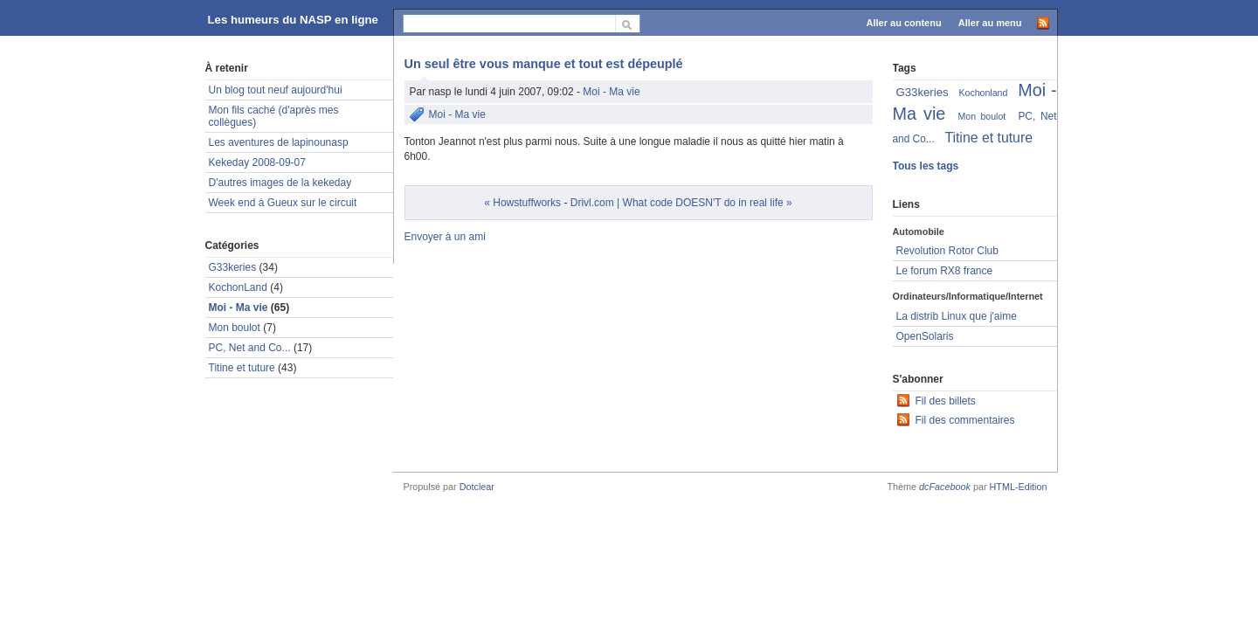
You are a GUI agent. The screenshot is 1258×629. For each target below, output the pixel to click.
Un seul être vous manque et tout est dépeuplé (543, 64)
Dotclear (477, 486)
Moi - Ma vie (611, 92)
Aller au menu (990, 22)
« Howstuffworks (522, 203)
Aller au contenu (904, 22)
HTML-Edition (1018, 486)
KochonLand (238, 287)
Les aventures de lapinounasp (279, 142)
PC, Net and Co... (250, 348)
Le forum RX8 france (944, 271)
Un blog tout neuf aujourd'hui (275, 90)
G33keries (233, 267)
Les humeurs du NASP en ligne (293, 19)
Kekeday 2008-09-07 (257, 162)
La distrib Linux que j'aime (956, 316)
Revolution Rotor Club (947, 251)
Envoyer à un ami (445, 237)
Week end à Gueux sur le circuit (283, 203)
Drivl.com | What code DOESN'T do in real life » (681, 203)
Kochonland (983, 92)
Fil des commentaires (965, 420)
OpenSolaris (925, 336)
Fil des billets (946, 401)
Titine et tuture (242, 368)
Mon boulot (234, 327)
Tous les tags (926, 166)
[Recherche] (510, 23)
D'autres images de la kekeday (280, 182)
